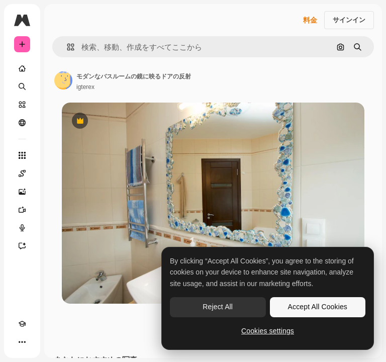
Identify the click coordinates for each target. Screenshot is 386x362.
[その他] (22, 342)
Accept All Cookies (317, 307)
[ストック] (22, 105)
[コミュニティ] (22, 123)
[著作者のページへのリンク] (63, 80)
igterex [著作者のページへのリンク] (85, 86)
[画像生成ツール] (22, 192)
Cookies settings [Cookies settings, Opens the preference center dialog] (267, 331)
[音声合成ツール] (22, 228)
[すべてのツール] (22, 155)
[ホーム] (22, 68)
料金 (310, 20)
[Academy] (22, 324)
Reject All (218, 307)
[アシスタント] (22, 246)
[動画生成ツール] (22, 210)
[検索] (22, 86)
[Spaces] (22, 173)
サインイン (349, 20)
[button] (66, 47)
